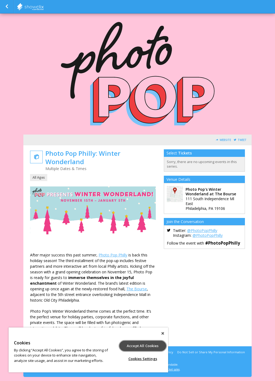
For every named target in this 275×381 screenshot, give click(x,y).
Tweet (242, 140)
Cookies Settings (142, 358)
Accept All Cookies (142, 345)
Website (225, 140)
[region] (88, 349)
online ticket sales (168, 369)
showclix (43, 7)
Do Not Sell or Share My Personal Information (211, 352)
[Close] (162, 333)
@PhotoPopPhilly (202, 230)
